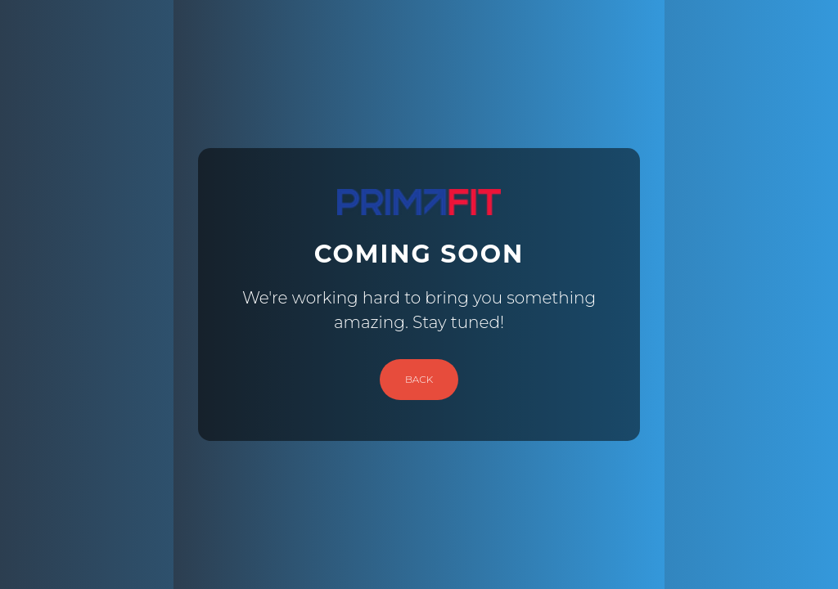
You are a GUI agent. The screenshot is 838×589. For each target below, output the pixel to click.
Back (419, 379)
